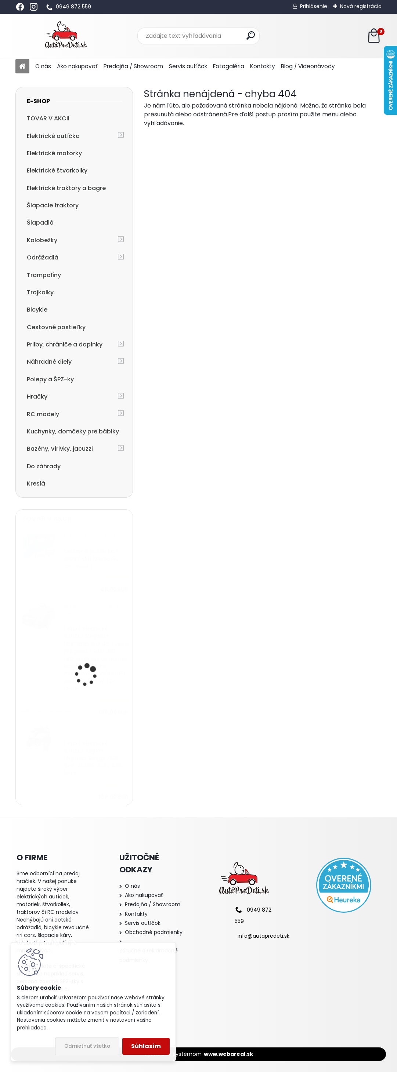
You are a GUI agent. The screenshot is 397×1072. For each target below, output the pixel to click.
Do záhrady (44, 466)
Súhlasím (146, 1046)
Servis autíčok (188, 66)
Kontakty (262, 66)
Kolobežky (42, 240)
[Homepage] (22, 66)
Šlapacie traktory (53, 205)
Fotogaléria (228, 66)
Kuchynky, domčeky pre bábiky (73, 431)
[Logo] (65, 36)
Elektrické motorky (54, 153)
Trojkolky (40, 292)
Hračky (37, 396)
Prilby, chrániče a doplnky (64, 344)
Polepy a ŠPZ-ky (50, 379)
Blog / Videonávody (308, 66)
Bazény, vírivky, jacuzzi (60, 448)
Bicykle (37, 309)
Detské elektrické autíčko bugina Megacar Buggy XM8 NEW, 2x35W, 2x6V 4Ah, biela (93, 758)
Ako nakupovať (77, 66)
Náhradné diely (49, 361)
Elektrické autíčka (53, 136)
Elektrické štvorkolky (57, 170)
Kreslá (36, 483)
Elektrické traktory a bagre (66, 188)
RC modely (43, 414)
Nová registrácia (361, 6)
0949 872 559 (73, 6)
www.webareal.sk (228, 1054)
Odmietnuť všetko (87, 1046)
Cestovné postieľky (56, 327)
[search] (250, 35)
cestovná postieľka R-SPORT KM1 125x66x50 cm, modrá (93, 559)
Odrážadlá (42, 257)
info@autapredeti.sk (263, 936)
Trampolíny (44, 275)
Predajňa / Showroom (133, 66)
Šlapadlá (40, 222)
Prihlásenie (313, 6)
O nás (43, 66)
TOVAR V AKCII (48, 118)
